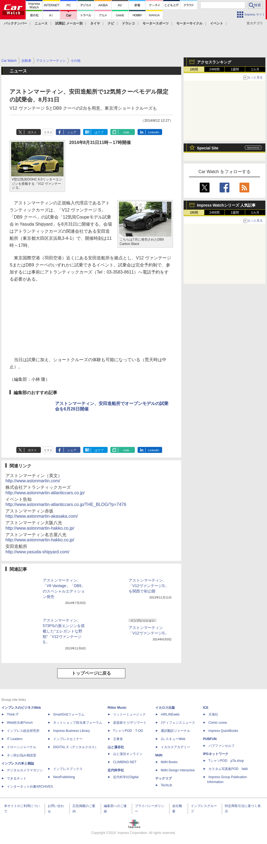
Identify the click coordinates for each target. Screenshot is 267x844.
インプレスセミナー (68, 739)
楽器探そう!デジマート (130, 723)
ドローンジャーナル (21, 747)
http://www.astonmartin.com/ (32, 480)
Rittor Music (117, 708)
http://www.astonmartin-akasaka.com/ (41, 516)
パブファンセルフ (221, 746)
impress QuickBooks (223, 731)
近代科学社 (116, 770)
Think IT (13, 714)
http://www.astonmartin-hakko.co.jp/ (39, 528)
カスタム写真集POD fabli (228, 769)
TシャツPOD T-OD (128, 731)
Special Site (208, 148)
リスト (48, 132)
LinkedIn (153, 132)
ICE (205, 708)
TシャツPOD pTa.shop (226, 761)
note (126, 132)
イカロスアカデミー (175, 747)
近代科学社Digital (125, 777)
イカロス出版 (165, 708)
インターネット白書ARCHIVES (30, 786)
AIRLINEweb (170, 714)
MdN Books (169, 762)
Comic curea (217, 723)
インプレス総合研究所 (23, 731)
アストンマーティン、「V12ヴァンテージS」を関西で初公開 (148, 585)
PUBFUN (210, 739)
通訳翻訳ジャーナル (175, 731)
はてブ (99, 132)
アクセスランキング (214, 62)
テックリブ (163, 778)
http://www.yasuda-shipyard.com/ (37, 552)
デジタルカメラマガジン (25, 770)
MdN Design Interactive (178, 770)
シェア (71, 132)
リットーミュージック (129, 714)
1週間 (235, 69)
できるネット (16, 778)
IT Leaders (14, 739)
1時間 (194, 69)
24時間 (214, 69)
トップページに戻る (91, 673)
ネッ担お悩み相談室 (21, 755)
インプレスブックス (68, 769)
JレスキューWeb (173, 739)
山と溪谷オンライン (127, 754)
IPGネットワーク (215, 754)
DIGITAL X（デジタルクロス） (75, 747)
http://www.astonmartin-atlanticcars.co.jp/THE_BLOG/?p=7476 (65, 504)
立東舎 (118, 739)
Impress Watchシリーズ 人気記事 (226, 205)
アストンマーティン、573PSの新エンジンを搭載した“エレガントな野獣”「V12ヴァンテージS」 (64, 631)
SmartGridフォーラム (68, 714)
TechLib (166, 785)
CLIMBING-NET (124, 762)
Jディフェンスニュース (178, 723)
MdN (158, 755)
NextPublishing (64, 777)
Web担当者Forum (20, 723)
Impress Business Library (71, 731)
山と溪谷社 (116, 747)
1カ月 (255, 69)
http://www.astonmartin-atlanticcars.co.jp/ (45, 492)
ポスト (32, 132)
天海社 (213, 714)
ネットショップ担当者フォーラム (77, 723)
